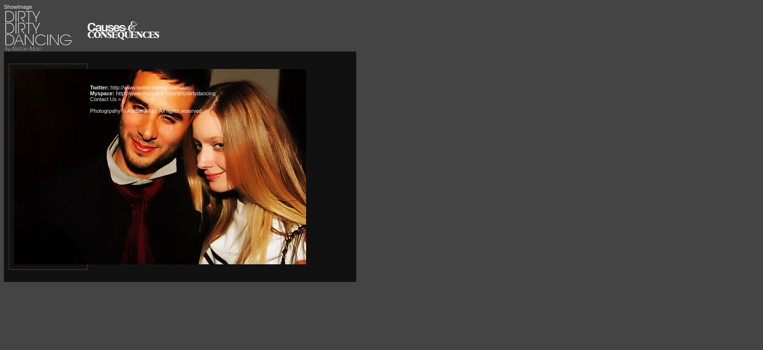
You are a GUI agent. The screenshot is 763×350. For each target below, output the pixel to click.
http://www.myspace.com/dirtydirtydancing (166, 93)
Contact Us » (105, 99)
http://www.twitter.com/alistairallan (150, 87)
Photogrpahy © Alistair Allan (123, 111)
